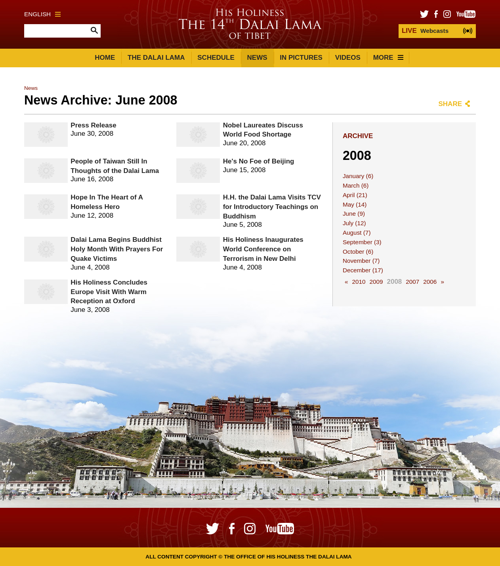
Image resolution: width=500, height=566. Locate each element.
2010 (358, 281)
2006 (430, 281)
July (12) (354, 223)
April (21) (355, 195)
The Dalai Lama (156, 57)
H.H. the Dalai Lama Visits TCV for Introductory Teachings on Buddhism (272, 207)
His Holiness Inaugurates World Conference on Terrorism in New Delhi (263, 249)
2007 (412, 281)
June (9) (354, 213)
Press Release (93, 125)
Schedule (216, 57)
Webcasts (425, 30)
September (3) (362, 242)
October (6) (358, 251)
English (42, 14)
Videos (348, 57)
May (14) (354, 204)
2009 (376, 281)
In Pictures (301, 57)
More (388, 57)
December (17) (363, 270)
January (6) (358, 176)
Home (105, 57)
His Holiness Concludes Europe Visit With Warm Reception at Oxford (109, 292)
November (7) (361, 260)
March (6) (355, 185)
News (257, 57)
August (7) (357, 232)
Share (450, 104)
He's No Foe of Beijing (258, 161)
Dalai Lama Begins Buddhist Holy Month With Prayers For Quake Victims (117, 249)
